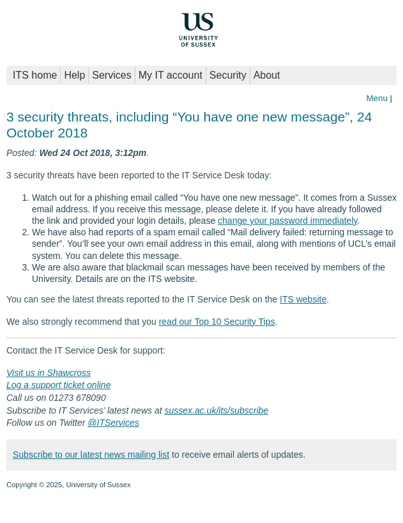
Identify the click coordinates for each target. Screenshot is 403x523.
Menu (376, 98)
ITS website (303, 299)
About (267, 75)
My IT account (170, 75)
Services (111, 75)
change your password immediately (287, 220)
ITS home (35, 75)
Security (228, 75)
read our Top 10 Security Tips (217, 321)
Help (74, 75)
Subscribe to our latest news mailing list (91, 454)
